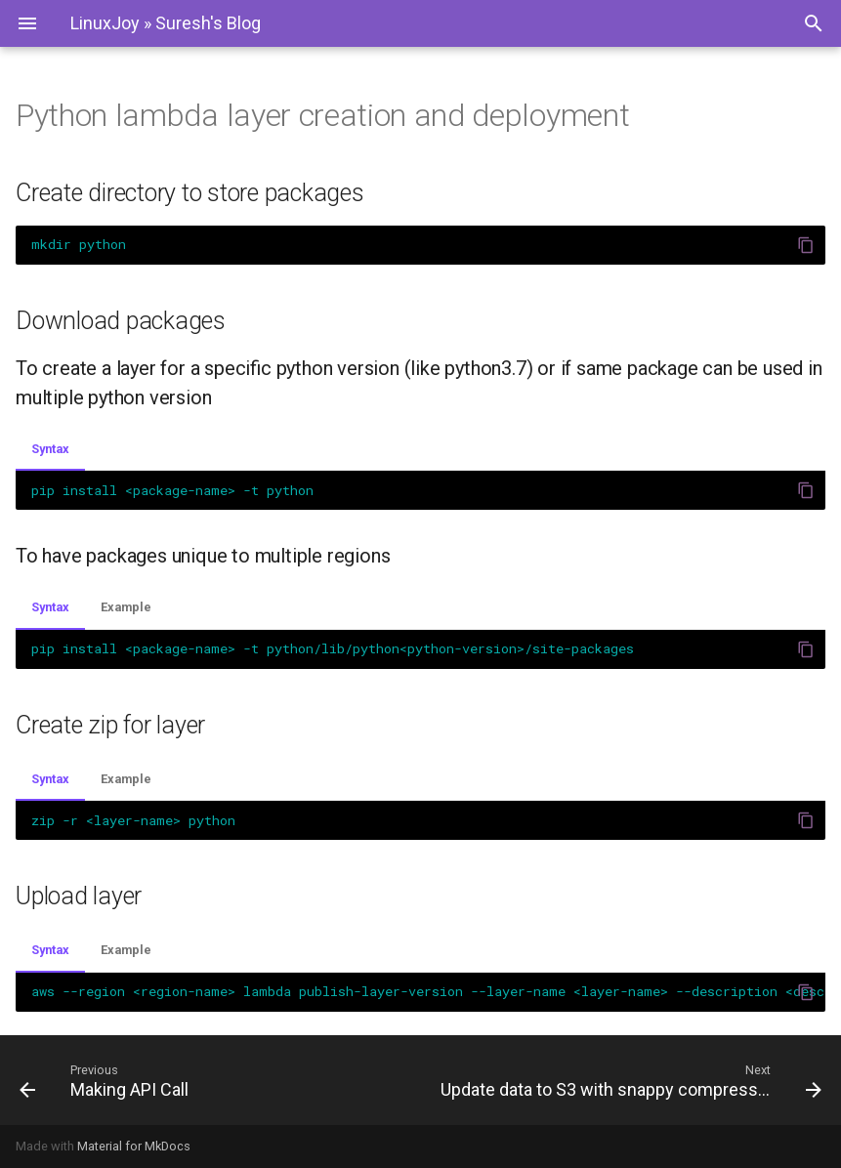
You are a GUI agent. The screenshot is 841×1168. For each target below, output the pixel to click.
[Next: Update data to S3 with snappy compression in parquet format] (629, 1080)
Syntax (50, 448)
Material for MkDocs (133, 1146)
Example (126, 607)
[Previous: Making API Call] (212, 1080)
